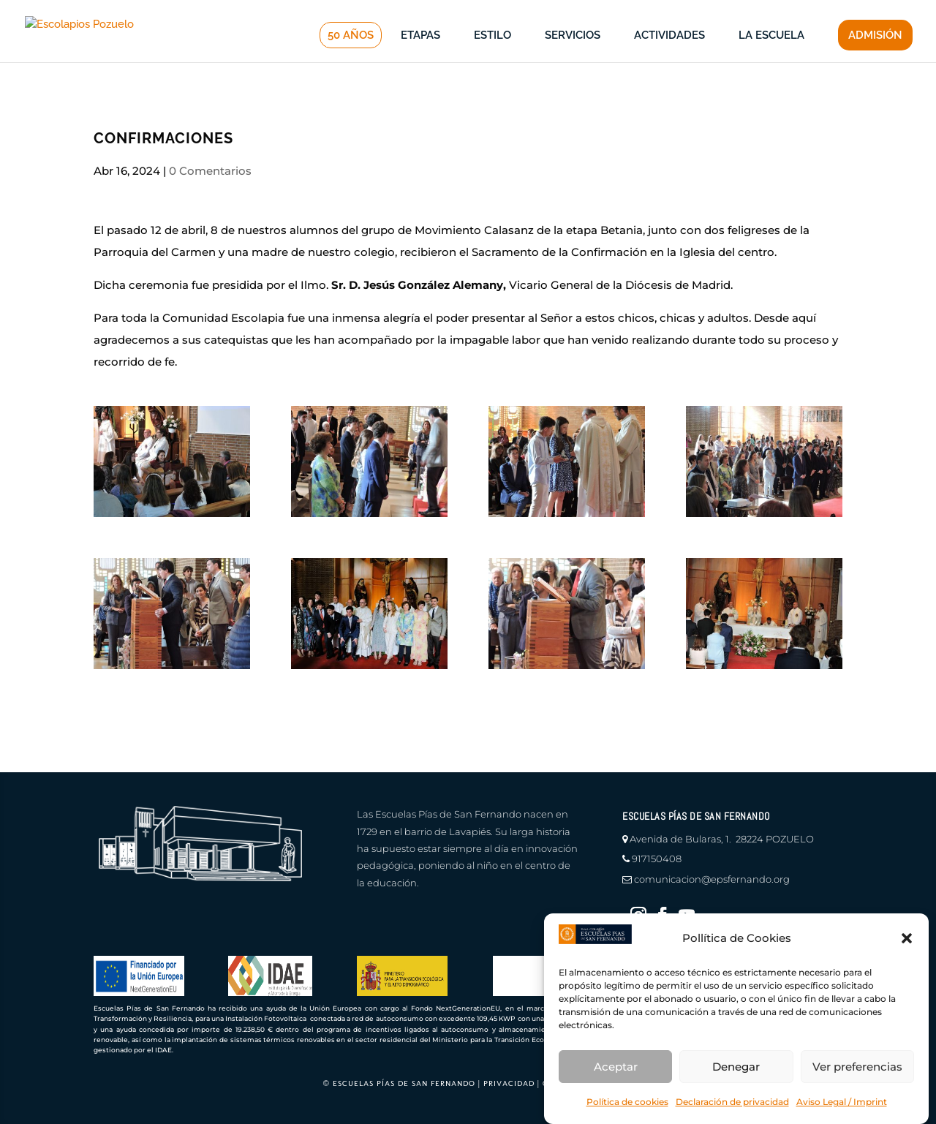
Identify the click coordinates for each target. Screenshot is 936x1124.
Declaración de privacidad (732, 1101)
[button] (906, 938)
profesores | (749, 11)
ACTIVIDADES (669, 60)
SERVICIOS (572, 60)
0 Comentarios (210, 171)
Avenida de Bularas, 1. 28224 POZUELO (722, 839)
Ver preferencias (857, 1067)
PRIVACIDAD (509, 1083)
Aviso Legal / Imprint (841, 1101)
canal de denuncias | (404, 11)
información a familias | (650, 11)
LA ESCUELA (771, 60)
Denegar (736, 1067)
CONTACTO (887, 11)
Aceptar (616, 1067)
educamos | (820, 11)
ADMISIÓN (875, 59)
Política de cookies (627, 1101)
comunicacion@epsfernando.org (712, 879)
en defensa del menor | (524, 11)
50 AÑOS (351, 59)
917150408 (657, 858)
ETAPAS (420, 60)
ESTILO (492, 60)
